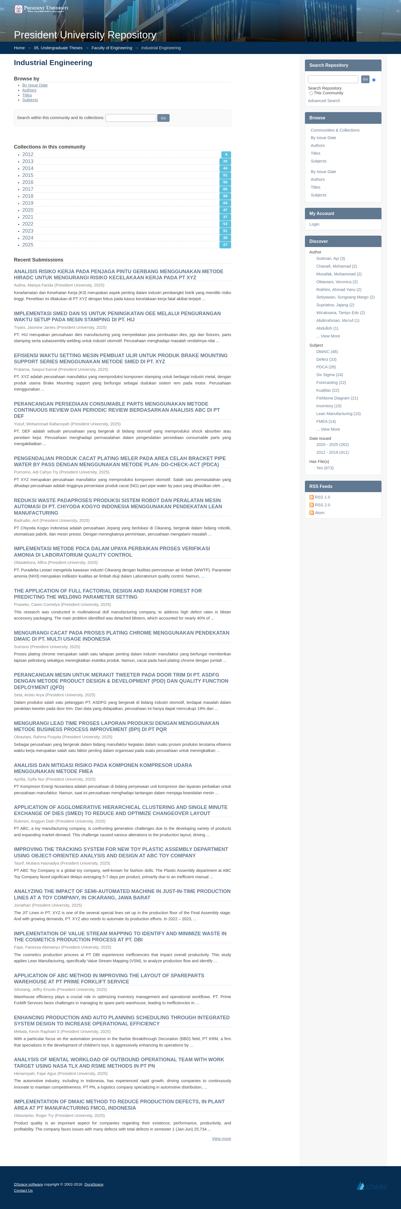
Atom (319, 512)
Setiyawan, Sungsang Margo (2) (345, 297)
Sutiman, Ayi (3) (330, 258)
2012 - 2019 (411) (332, 452)
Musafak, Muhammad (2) (339, 274)
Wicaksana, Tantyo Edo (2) (340, 312)
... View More (328, 336)
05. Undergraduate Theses (58, 48)
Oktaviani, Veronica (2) (337, 282)
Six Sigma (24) (329, 374)
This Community (326, 93)
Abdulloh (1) (327, 328)
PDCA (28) (326, 367)
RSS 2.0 (322, 505)
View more (221, 1138)
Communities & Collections (335, 130)
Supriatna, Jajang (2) (335, 305)
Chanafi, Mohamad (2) (336, 266)
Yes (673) (325, 468)
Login (314, 224)
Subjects (30, 100)
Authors (29, 90)
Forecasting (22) (331, 382)
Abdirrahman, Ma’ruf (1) (338, 320)
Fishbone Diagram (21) (337, 398)
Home (19, 48)
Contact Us (23, 1190)
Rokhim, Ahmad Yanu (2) (338, 289)
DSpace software (28, 1184)
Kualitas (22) (327, 390)
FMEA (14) (326, 421)
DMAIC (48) (327, 351)
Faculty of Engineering (112, 48)
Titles (27, 95)
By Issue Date (35, 85)
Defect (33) (326, 359)
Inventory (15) (328, 406)
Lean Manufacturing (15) (338, 413)
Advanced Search (324, 100)
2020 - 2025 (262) (332, 444)
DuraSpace (93, 1184)
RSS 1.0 (322, 497)
